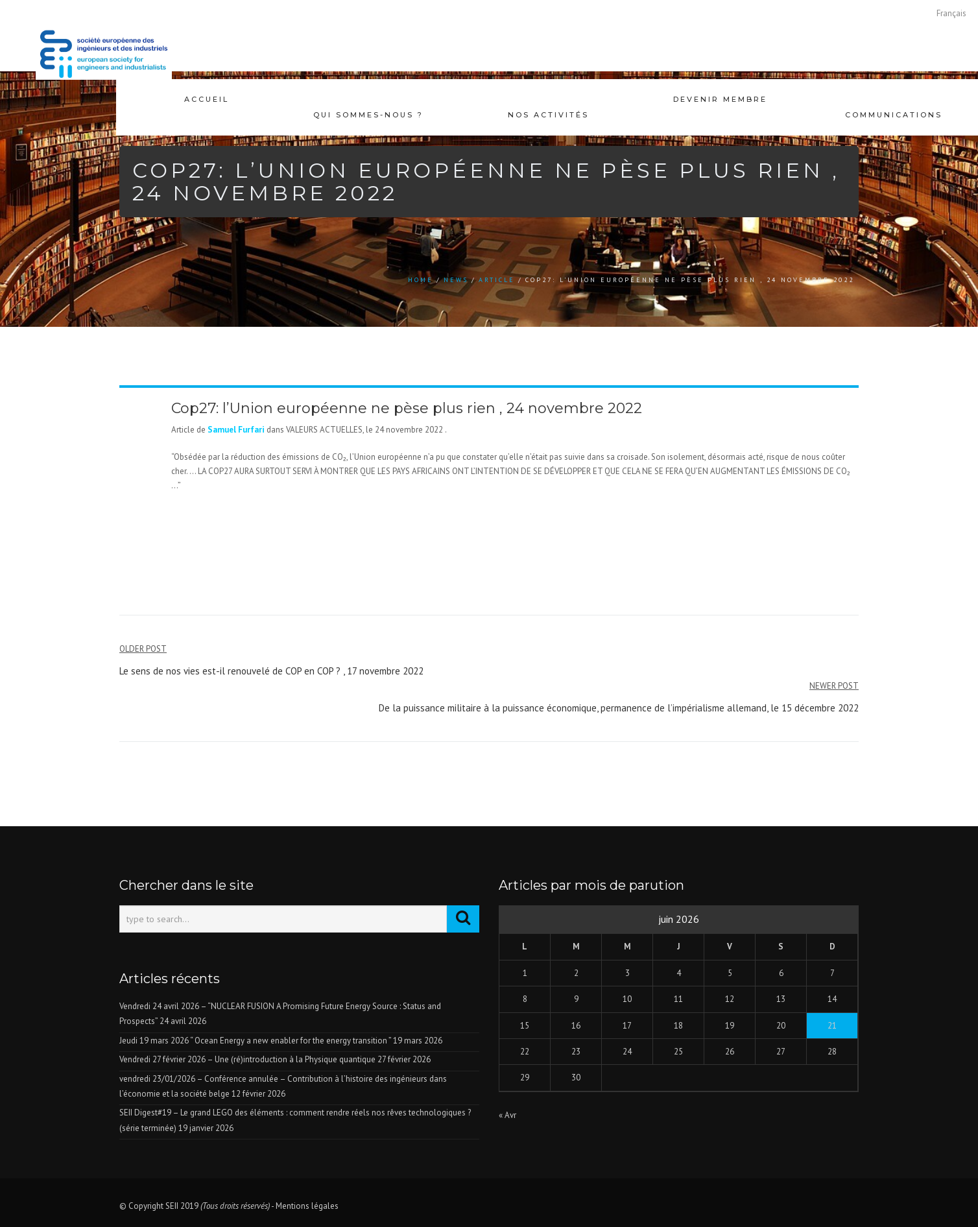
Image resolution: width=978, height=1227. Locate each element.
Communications (893, 99)
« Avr (507, 1115)
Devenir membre (720, 99)
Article (497, 280)
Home (420, 280)
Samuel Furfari (236, 429)
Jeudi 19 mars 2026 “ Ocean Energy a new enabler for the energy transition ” (255, 1040)
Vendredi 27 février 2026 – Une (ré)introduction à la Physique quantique (247, 1059)
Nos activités (548, 99)
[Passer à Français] (951, 13)
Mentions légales (307, 1205)
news (456, 280)
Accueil (206, 99)
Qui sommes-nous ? (368, 99)
